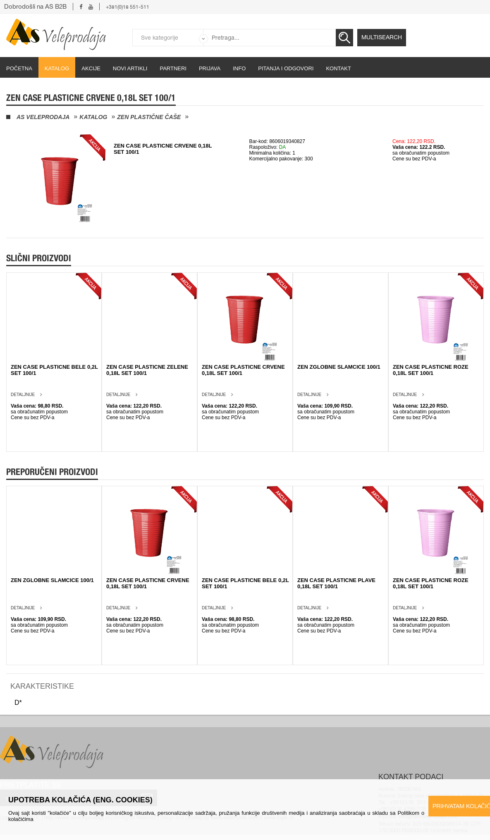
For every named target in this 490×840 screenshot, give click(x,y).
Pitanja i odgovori (285, 68)
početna (19, 68)
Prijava (209, 68)
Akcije (90, 68)
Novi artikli (130, 68)
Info (239, 68)
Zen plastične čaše (149, 117)
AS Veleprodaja (43, 117)
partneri (173, 68)
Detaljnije (23, 394)
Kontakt (338, 68)
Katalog (57, 68)
